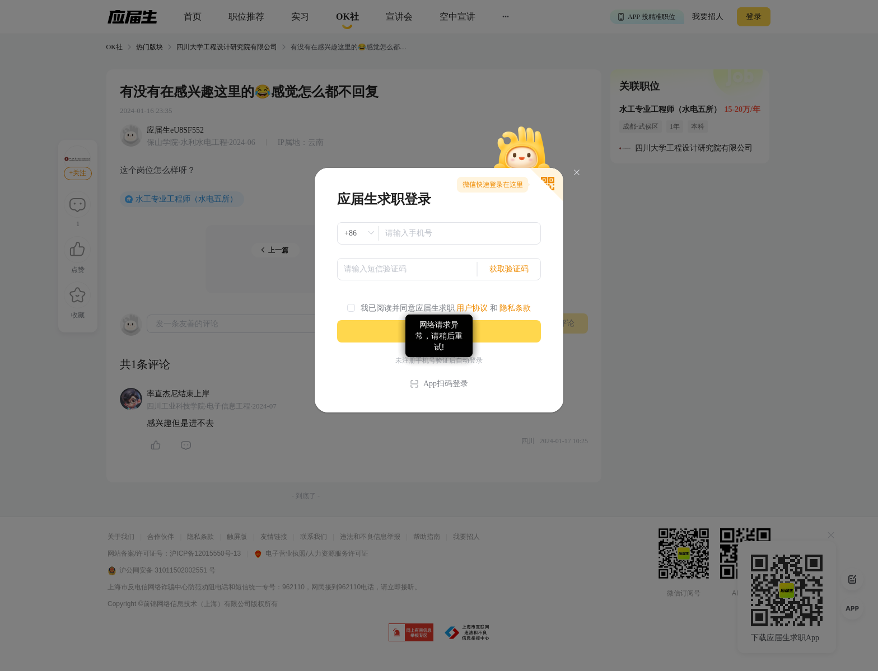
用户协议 (472, 308)
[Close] (576, 172)
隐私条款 (515, 308)
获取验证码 (509, 269)
